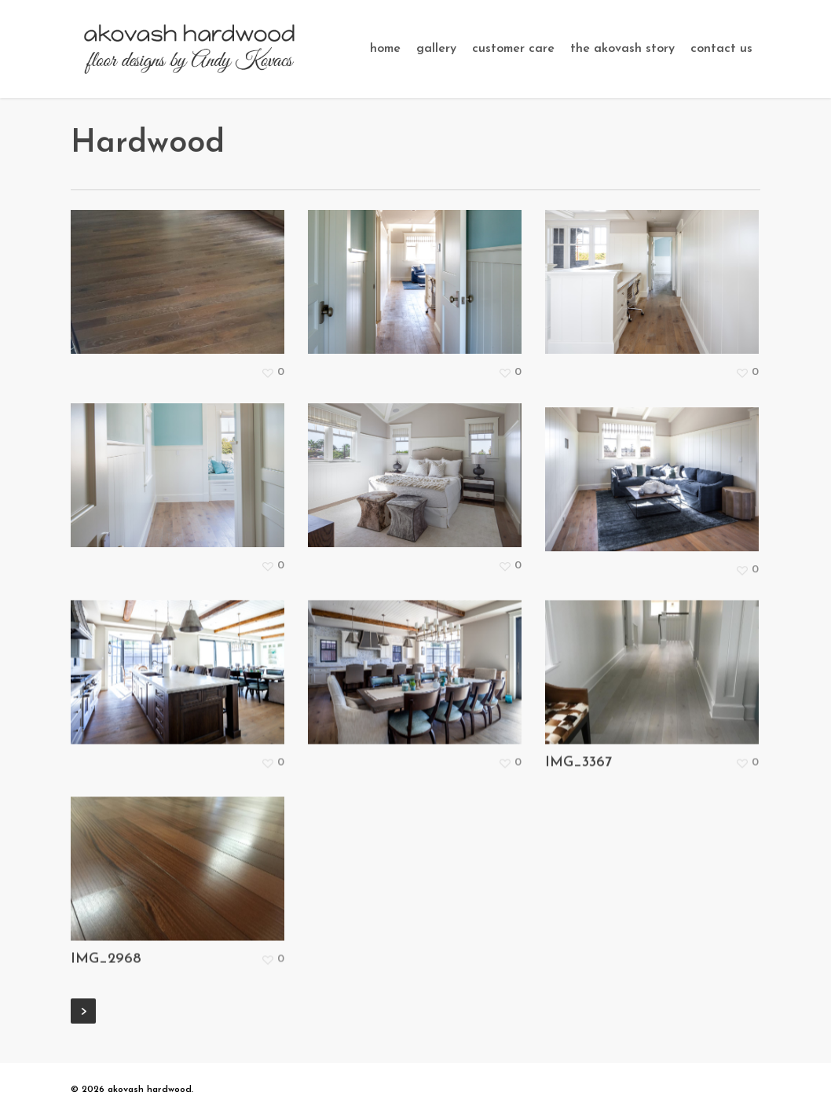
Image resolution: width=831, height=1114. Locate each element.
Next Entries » (83, 1011)
